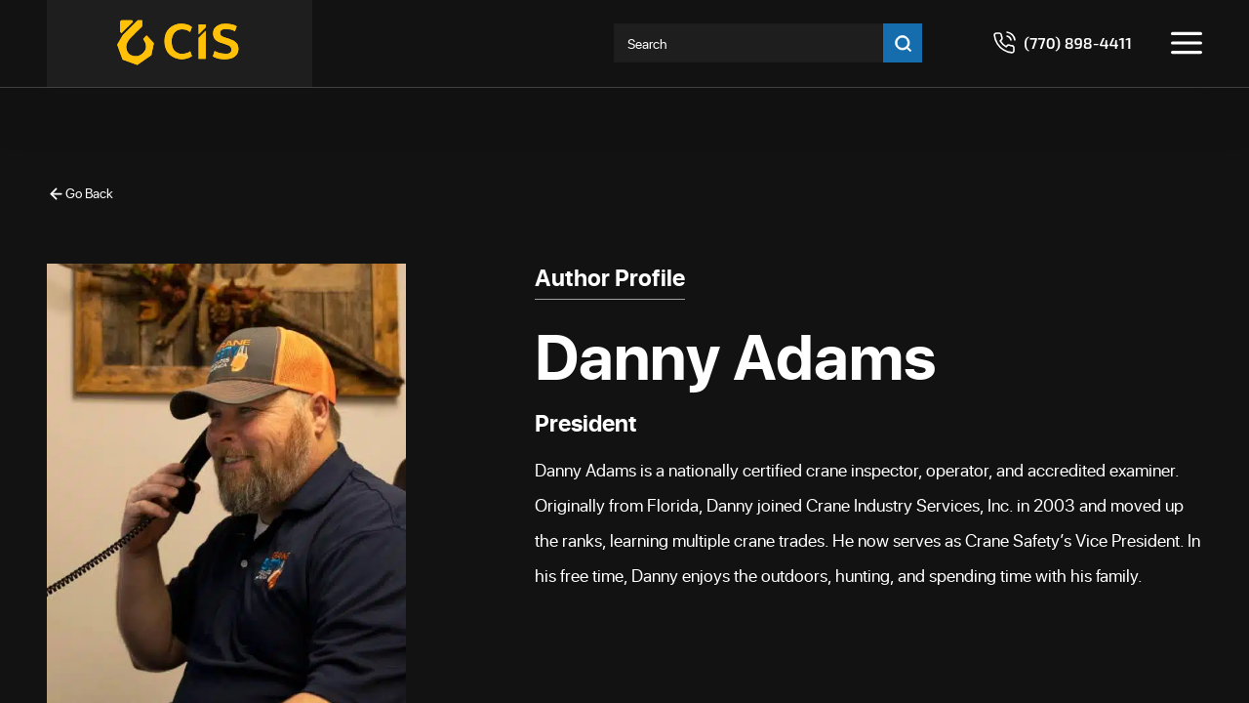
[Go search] (902, 42)
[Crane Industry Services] (179, 43)
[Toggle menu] (1186, 43)
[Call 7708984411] (1062, 42)
